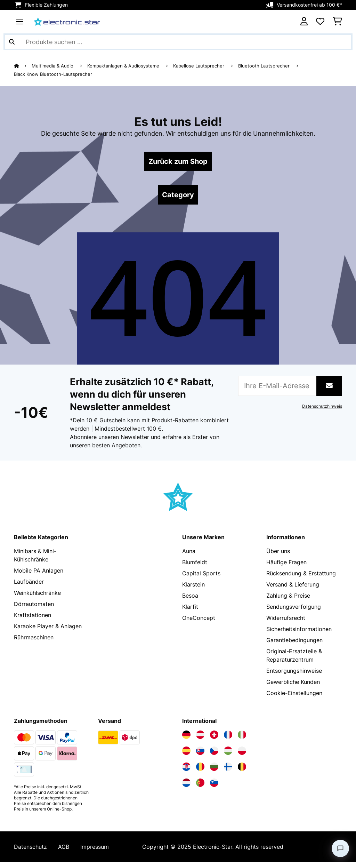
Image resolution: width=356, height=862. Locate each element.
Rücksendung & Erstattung (301, 573)
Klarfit (190, 606)
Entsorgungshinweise (294, 670)
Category (178, 195)
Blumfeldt (194, 562)
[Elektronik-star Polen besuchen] (242, 751)
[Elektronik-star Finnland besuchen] (228, 767)
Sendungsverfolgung (293, 606)
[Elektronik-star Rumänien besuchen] (200, 767)
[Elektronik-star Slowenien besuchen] (214, 783)
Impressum (94, 846)
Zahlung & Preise (288, 595)
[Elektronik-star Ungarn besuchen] (228, 751)
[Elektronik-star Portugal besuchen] (200, 783)
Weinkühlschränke (37, 592)
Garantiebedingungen (294, 640)
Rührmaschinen (34, 637)
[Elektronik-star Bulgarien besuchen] (214, 767)
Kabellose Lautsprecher (199, 66)
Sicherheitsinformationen (299, 628)
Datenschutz (30, 846)
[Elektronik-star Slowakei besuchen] (200, 751)
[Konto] (304, 21)
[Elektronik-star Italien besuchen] (242, 735)
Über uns (278, 551)
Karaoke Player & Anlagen (48, 626)
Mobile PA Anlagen (38, 570)
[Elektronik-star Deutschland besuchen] (186, 735)
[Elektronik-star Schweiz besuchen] (214, 735)
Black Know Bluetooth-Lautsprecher (53, 74)
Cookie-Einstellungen (294, 692)
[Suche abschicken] (12, 42)
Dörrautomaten (34, 603)
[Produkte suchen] (178, 41)
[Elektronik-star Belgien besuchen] (242, 767)
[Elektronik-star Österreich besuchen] (200, 735)
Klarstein (193, 584)
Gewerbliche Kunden (293, 681)
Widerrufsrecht (285, 617)
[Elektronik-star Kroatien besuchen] (186, 767)
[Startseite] (23, 66)
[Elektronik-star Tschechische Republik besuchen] (214, 751)
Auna (188, 551)
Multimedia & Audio (53, 66)
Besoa (190, 595)
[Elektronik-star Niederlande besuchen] (186, 783)
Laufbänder (29, 581)
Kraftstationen (32, 615)
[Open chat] (340, 848)
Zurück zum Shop (178, 161)
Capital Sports (201, 573)
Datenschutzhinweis (322, 406)
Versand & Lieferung (292, 584)
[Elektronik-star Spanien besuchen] (186, 751)
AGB (63, 846)
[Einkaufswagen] (337, 21)
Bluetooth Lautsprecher (264, 66)
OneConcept (198, 617)
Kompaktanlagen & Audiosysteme (124, 66)
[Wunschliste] (320, 21)
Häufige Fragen (286, 562)
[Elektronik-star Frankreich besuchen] (228, 735)
